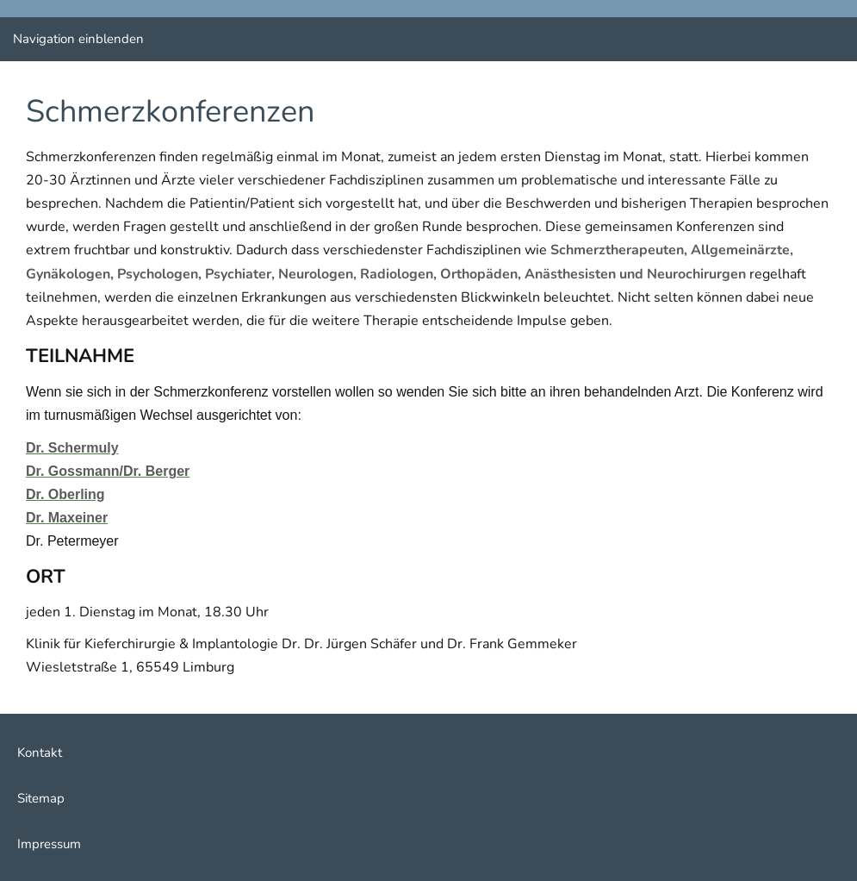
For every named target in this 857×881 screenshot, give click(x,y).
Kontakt (39, 752)
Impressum (49, 844)
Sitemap (41, 798)
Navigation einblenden (78, 38)
